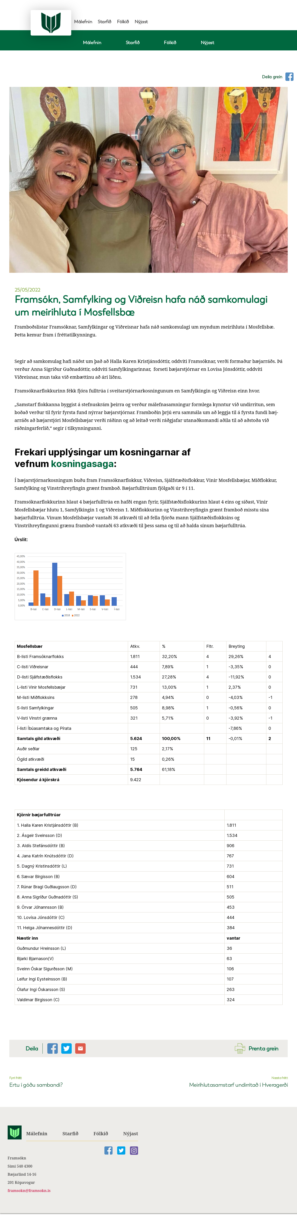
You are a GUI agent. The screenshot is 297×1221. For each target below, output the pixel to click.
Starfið (104, 22)
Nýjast (141, 22)
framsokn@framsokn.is (29, 1190)
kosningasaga (82, 463)
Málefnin (83, 22)
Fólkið (123, 22)
